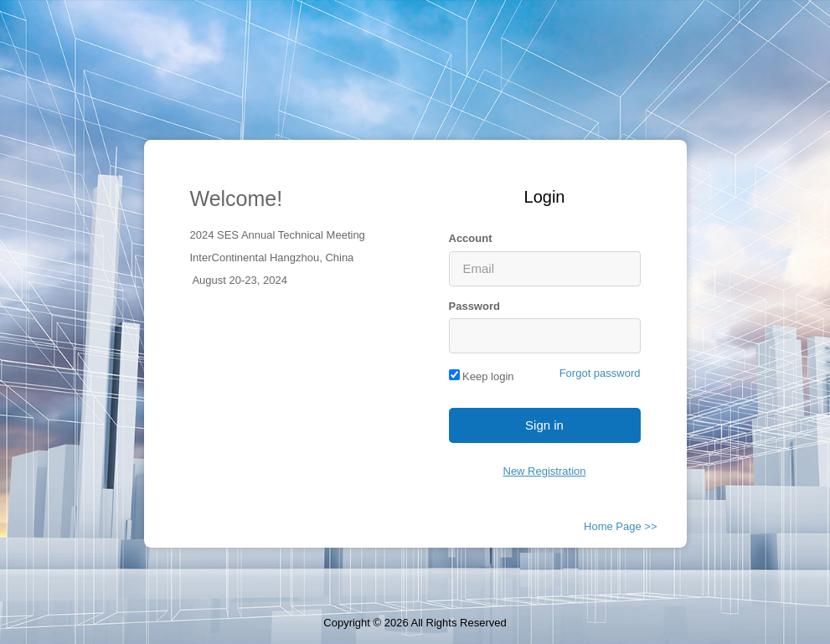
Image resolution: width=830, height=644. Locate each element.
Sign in (544, 425)
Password (474, 306)
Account (470, 238)
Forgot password (600, 373)
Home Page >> (620, 526)
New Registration (544, 471)
